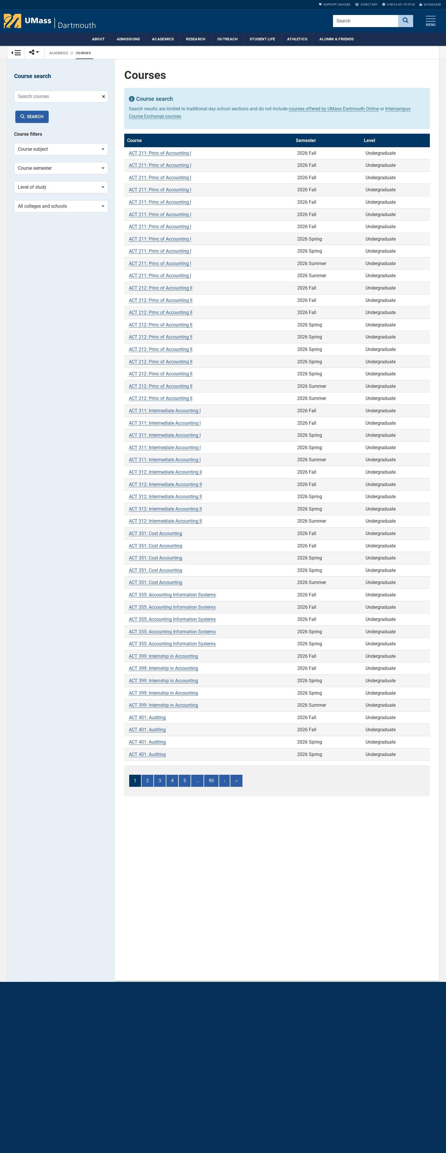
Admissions (128, 39)
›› (236, 781)
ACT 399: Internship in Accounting (163, 656)
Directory (366, 4)
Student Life (262, 39)
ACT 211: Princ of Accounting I (160, 153)
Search (35, 116)
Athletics (297, 39)
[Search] (405, 21)
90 (211, 781)
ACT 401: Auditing (147, 718)
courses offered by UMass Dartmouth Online (334, 109)
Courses (83, 53)
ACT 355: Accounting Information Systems (172, 595)
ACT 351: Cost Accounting (155, 533)
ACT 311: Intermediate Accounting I (165, 411)
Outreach (227, 39)
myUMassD (430, 4)
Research (195, 39)
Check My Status (398, 4)
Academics (163, 39)
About (98, 39)
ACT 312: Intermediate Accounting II (165, 472)
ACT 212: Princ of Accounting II (160, 288)
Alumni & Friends (336, 39)
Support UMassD (335, 4)
